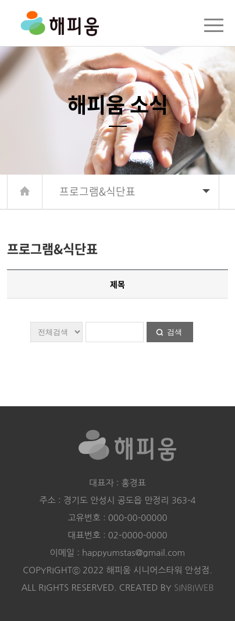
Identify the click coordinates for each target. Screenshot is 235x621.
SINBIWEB (194, 587)
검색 (174, 332)
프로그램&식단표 (134, 191)
